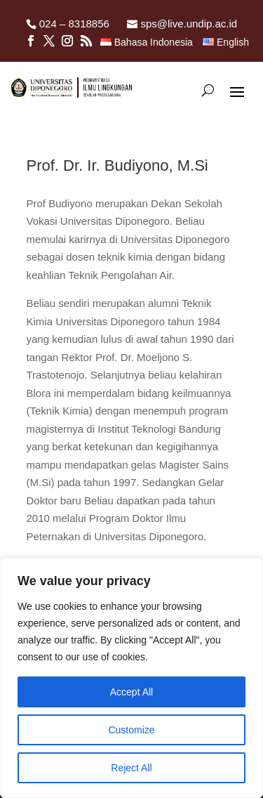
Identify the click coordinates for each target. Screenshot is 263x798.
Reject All (131, 767)
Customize (131, 729)
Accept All (131, 692)
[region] (131, 678)
